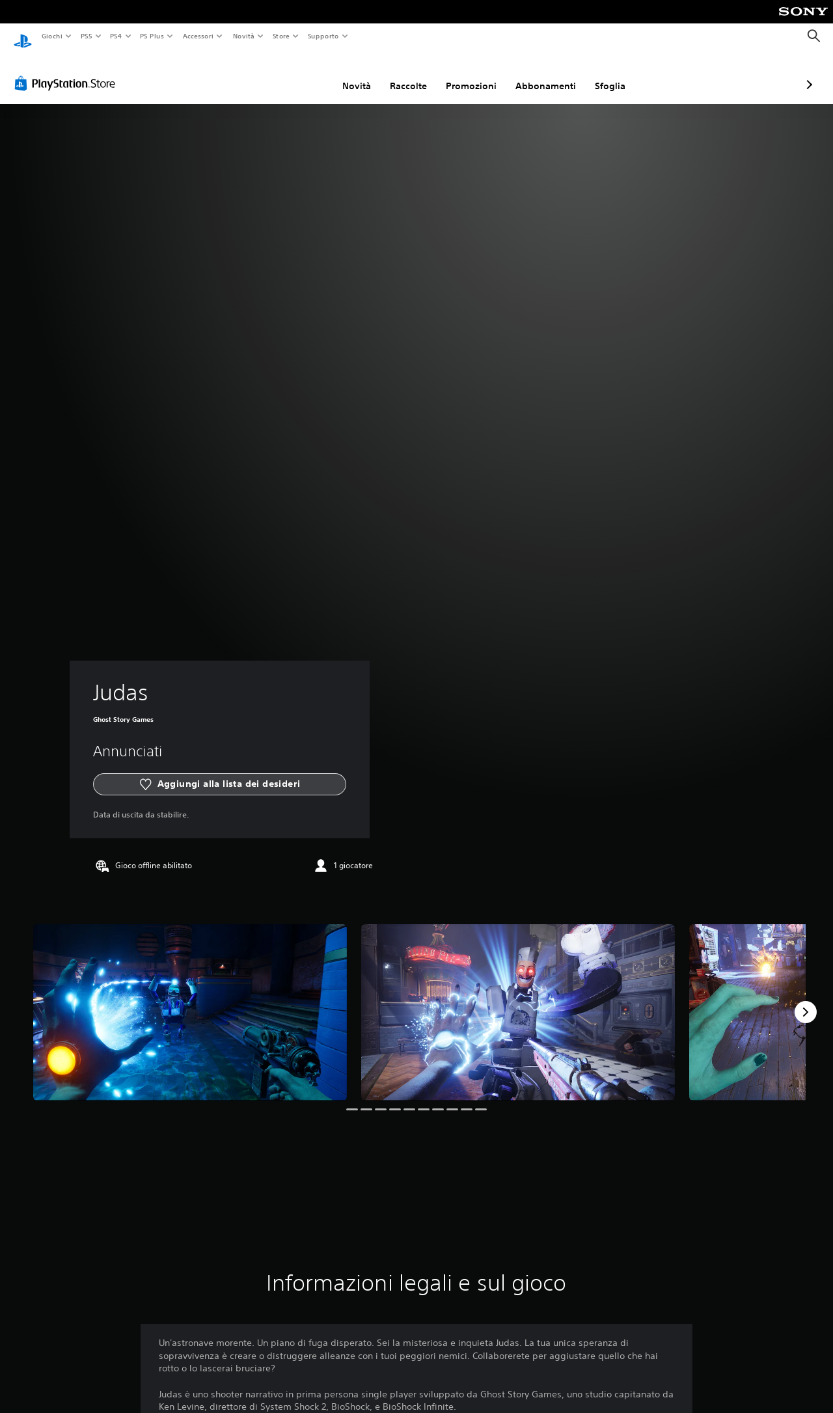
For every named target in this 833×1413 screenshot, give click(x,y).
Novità (243, 35)
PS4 (116, 35)
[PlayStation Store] (67, 71)
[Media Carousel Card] (190, 1000)
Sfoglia (541, 73)
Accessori (198, 35)
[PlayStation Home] (23, 36)
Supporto (323, 35)
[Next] (806, 1000)
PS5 (87, 35)
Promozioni (402, 73)
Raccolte (339, 73)
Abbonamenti (476, 73)
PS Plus (152, 35)
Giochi (51, 35)
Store (281, 35)
